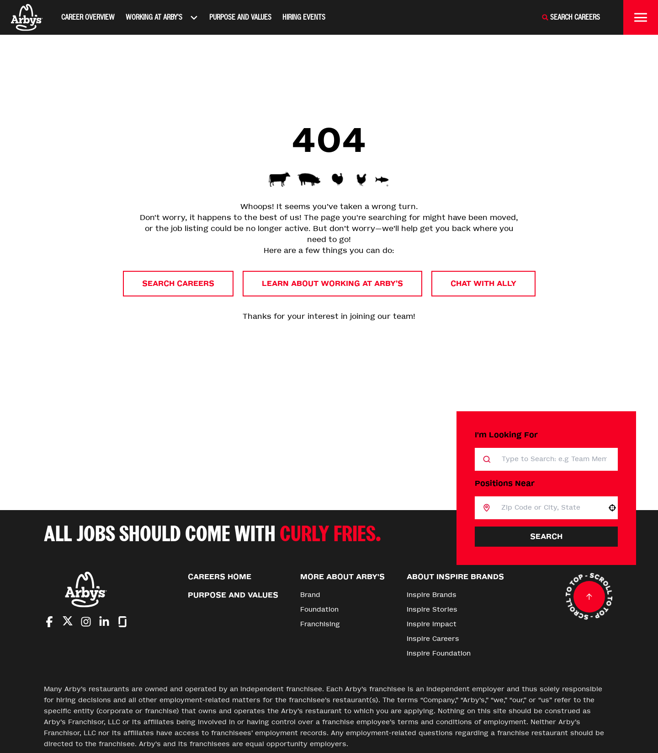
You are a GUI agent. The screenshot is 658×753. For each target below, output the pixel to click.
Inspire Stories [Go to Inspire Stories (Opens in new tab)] (432, 609)
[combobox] (548, 507)
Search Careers (178, 283)
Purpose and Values (240, 17)
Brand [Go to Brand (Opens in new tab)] (310, 595)
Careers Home (219, 576)
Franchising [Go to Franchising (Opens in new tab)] (320, 624)
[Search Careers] (571, 17)
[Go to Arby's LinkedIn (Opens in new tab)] (104, 621)
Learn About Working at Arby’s (332, 283)
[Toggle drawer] (640, 17)
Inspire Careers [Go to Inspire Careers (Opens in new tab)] (433, 639)
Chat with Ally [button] (483, 283)
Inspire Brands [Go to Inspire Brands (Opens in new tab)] (431, 595)
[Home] (27, 17)
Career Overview (88, 17)
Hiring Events (303, 17)
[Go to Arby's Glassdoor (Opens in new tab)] (122, 621)
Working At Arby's (162, 17)
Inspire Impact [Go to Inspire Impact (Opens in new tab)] (431, 624)
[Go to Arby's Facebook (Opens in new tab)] (49, 621)
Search (546, 536)
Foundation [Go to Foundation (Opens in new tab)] (319, 609)
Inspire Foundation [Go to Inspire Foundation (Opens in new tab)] (439, 653)
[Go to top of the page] (589, 596)
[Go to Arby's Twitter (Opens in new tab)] (67, 622)
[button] (612, 507)
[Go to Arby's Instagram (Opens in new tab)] (85, 621)
